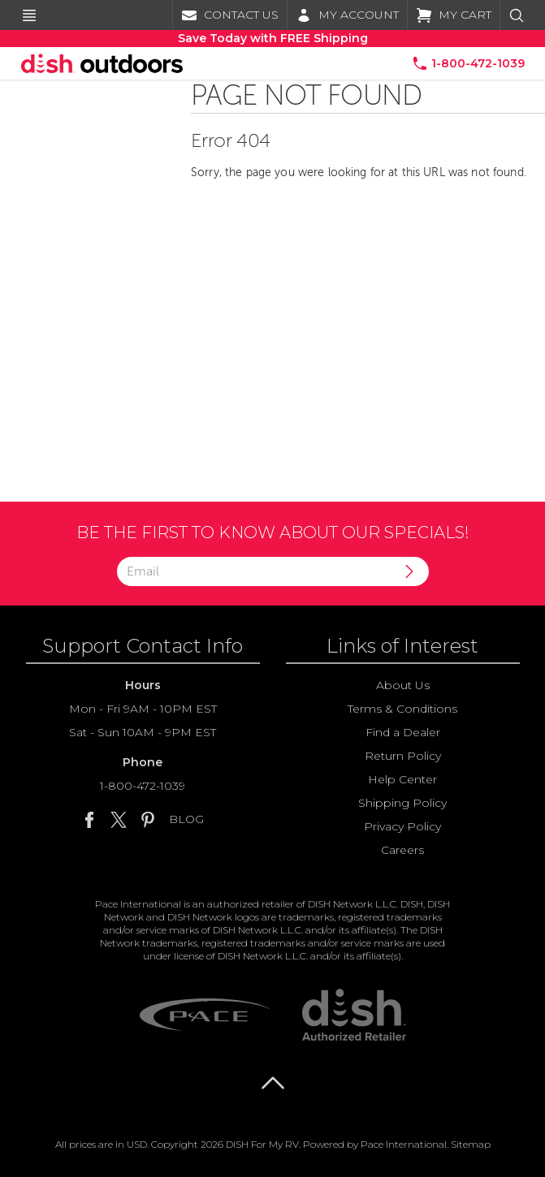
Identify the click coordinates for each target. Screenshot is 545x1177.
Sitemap (471, 1144)
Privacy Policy (402, 826)
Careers (402, 850)
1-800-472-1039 (142, 785)
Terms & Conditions (402, 708)
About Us (403, 685)
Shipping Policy (402, 802)
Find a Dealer (402, 732)
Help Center (402, 779)
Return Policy (403, 755)
